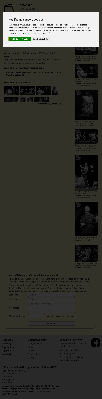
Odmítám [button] (25, 39)
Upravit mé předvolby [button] (41, 39)
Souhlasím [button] (14, 39)
